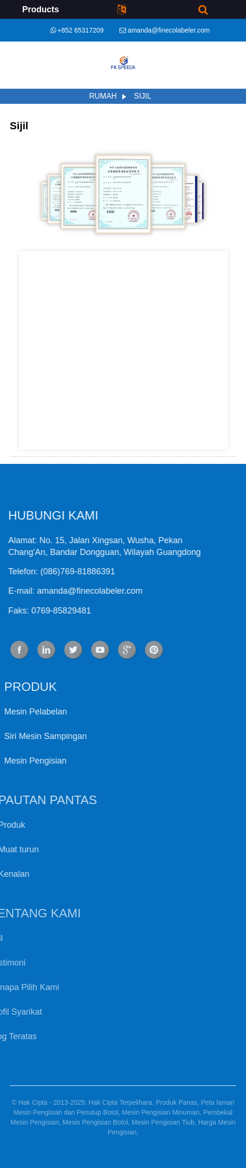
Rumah (103, 96)
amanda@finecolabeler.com (168, 30)
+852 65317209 (81, 30)
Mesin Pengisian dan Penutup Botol (66, 1112)
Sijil (142, 96)
